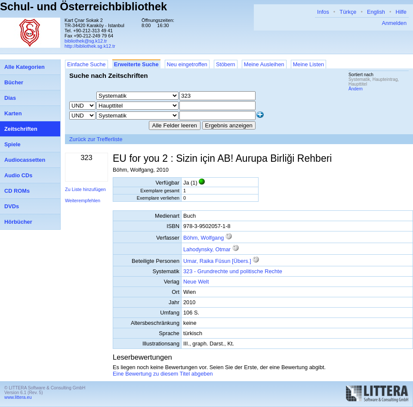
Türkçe (347, 12)
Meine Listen (308, 64)
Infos (323, 12)
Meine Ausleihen (264, 64)
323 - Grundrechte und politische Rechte (232, 271)
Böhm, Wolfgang (203, 237)
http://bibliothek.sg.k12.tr (90, 46)
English (376, 12)
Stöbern (225, 64)
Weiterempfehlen (82, 200)
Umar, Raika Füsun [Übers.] (217, 261)
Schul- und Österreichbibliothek (83, 6)
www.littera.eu (18, 397)
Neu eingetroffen (187, 64)
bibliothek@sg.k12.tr (86, 40)
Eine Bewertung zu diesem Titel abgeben (163, 373)
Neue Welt (196, 281)
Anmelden (394, 23)
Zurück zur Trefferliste (96, 139)
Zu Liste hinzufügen (85, 189)
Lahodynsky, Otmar (207, 249)
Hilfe (401, 12)
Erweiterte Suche (136, 64)
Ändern (355, 88)
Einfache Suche (86, 64)
